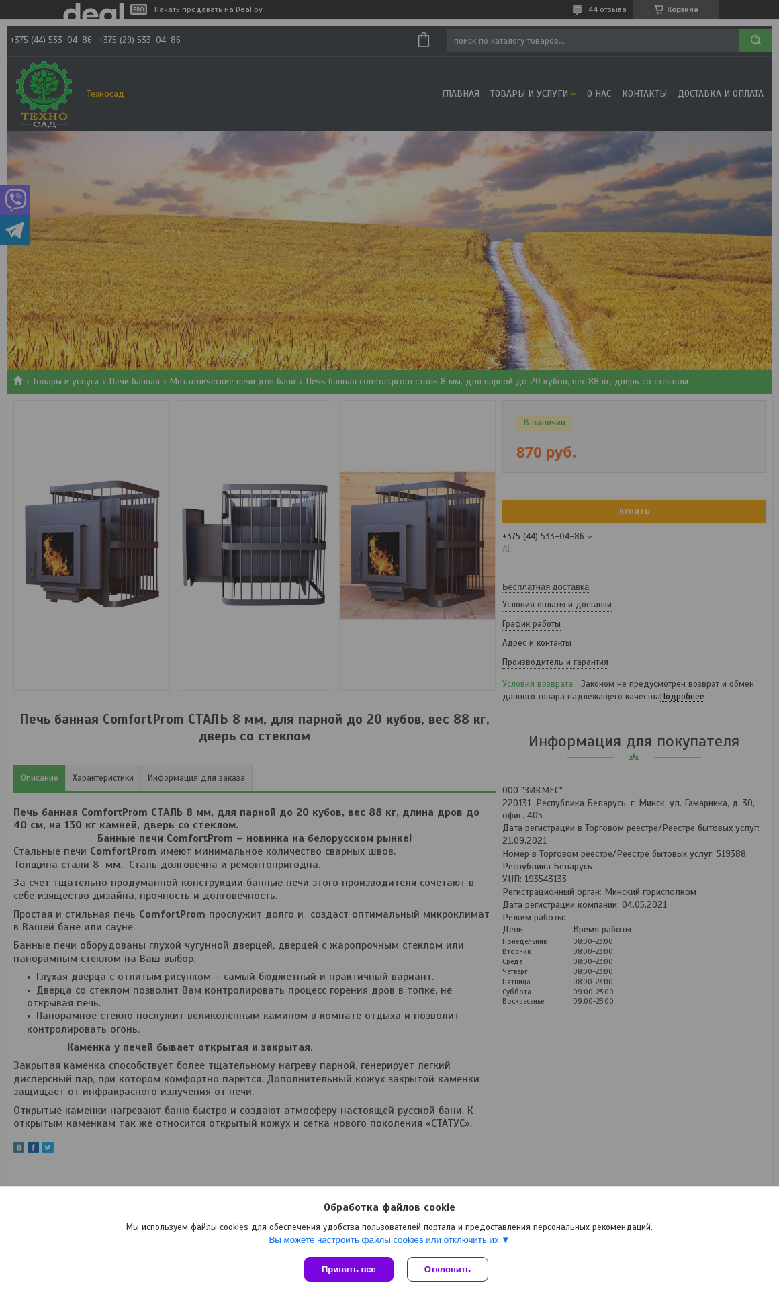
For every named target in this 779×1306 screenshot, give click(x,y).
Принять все (349, 1269)
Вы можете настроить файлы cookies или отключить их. (385, 1240)
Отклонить (447, 1269)
